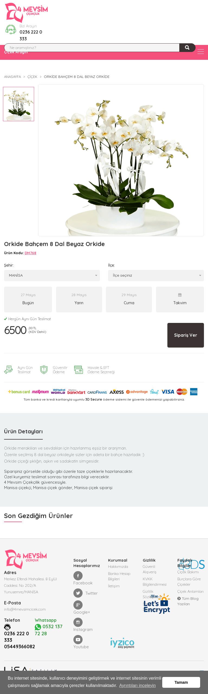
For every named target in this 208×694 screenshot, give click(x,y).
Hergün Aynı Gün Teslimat (27, 319)
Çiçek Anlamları (190, 591)
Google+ (81, 607)
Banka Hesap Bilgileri (119, 576)
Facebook (83, 578)
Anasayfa (12, 76)
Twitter (85, 593)
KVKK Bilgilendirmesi (155, 582)
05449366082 (19, 646)
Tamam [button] (181, 682)
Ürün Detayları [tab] (23, 431)
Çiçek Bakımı (188, 571)
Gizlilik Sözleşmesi (152, 594)
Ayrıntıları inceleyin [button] (137, 685)
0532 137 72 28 (49, 629)
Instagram (83, 625)
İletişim (114, 586)
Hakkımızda (118, 566)
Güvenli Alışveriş (150, 569)
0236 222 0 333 (31, 35)
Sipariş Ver (185, 335)
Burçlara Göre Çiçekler (189, 582)
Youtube (81, 642)
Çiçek (32, 76)
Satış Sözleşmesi (152, 606)
